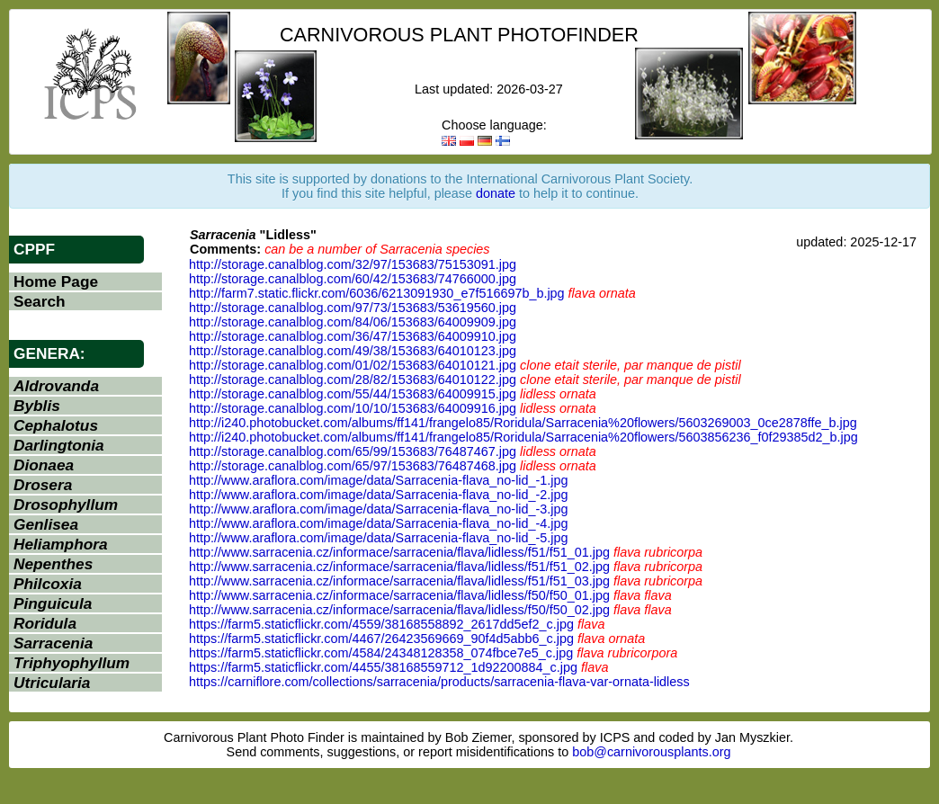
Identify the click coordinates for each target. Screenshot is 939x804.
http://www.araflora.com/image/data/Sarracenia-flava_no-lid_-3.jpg (378, 509)
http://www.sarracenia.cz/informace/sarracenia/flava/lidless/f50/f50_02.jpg (399, 610)
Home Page (55, 281)
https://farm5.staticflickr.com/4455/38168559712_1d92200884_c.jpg (383, 667)
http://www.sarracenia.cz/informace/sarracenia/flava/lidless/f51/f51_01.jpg (399, 552)
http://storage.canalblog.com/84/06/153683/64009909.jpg (352, 322)
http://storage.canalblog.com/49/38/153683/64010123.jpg (352, 351)
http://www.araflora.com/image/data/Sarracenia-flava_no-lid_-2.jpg (378, 494)
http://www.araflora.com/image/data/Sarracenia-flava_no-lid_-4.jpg (378, 523)
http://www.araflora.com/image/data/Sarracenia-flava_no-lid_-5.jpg (378, 538)
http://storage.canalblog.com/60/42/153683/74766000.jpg (352, 279)
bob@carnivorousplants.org (651, 752)
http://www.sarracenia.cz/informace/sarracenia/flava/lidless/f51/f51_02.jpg (399, 566)
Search (39, 301)
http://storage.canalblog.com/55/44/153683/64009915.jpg (352, 394)
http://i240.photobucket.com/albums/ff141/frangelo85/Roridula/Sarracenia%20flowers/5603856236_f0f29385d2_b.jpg (523, 437)
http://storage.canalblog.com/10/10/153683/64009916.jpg (352, 408)
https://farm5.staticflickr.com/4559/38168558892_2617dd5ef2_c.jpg (381, 624)
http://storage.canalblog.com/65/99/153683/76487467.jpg (352, 451)
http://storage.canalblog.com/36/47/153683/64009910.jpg (352, 336)
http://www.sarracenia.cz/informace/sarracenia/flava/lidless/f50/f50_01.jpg (399, 595)
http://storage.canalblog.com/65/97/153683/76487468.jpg (352, 466)
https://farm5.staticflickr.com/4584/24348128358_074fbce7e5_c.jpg (381, 653)
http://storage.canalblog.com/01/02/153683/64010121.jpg (352, 365)
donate (495, 193)
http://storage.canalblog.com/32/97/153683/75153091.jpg (352, 264)
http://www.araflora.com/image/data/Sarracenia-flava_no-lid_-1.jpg (378, 480)
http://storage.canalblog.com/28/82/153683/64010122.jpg (352, 379)
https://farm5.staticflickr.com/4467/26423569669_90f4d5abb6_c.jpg (381, 638)
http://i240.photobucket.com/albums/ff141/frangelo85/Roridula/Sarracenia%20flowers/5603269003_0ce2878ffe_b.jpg (523, 422)
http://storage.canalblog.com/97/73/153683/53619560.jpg (352, 307)
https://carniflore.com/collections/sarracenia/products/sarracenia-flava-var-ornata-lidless (439, 681)
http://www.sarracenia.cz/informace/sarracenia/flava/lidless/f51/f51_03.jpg (399, 581)
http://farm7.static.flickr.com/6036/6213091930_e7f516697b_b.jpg (377, 293)
